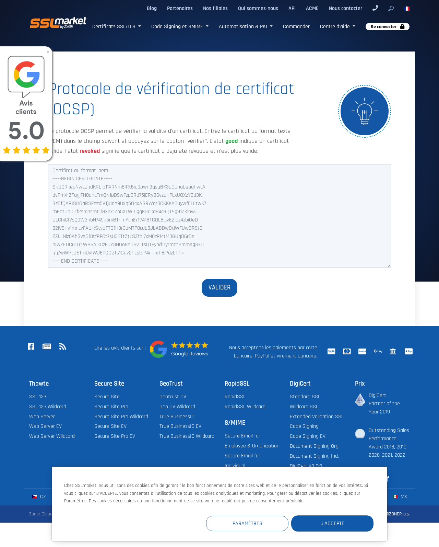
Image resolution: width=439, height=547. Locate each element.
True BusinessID (176, 416)
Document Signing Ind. (314, 456)
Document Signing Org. (315, 446)
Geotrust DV (172, 396)
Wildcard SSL (304, 406)
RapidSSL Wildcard (245, 406)
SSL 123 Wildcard (47, 406)
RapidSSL (235, 396)
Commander (296, 26)
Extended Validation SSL (317, 416)
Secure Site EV (110, 426)
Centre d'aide (335, 26)
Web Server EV (45, 426)
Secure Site (107, 396)
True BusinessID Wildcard (186, 436)
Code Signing (304, 426)
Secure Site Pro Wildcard (121, 416)
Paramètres (247, 523)
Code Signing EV (307, 436)
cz (39, 496)
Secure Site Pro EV (114, 436)
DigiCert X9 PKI (306, 466)
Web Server (42, 416)
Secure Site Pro (111, 406)
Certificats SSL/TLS (114, 26)
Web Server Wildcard (52, 436)
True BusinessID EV (180, 426)
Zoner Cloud (40, 514)
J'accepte (332, 523)
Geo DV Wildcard (177, 406)
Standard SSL (305, 396)
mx (400, 496)
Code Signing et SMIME (177, 26)
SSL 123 (37, 396)
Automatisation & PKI (244, 26)
